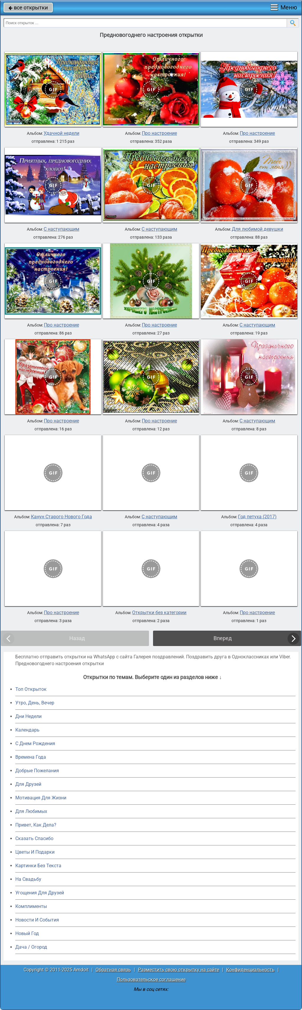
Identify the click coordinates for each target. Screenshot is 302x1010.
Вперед (223, 638)
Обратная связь (113, 970)
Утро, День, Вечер (34, 703)
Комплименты (31, 906)
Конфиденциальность (250, 970)
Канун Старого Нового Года (61, 516)
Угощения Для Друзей (39, 893)
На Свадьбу (28, 879)
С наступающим (61, 229)
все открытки (28, 7)
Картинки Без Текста (38, 865)
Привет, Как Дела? (35, 825)
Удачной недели (61, 133)
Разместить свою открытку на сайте (178, 970)
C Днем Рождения (35, 743)
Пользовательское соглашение (151, 979)
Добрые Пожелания (37, 770)
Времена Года (30, 757)
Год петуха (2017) (257, 516)
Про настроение (159, 133)
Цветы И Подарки (35, 852)
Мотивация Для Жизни (40, 798)
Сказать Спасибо (34, 838)
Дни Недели (28, 716)
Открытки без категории (159, 612)
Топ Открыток (31, 689)
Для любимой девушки (257, 229)
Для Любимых (31, 811)
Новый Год (27, 933)
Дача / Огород (31, 947)
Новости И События (37, 920)
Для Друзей (28, 784)
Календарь (27, 730)
